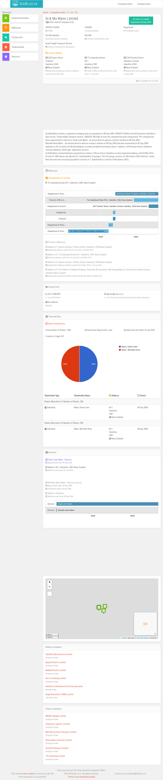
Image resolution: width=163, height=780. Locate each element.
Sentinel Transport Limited (56, 748)
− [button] (50, 587)
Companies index (58, 12)
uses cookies (29, 773)
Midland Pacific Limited (55, 670)
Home (45, 12)
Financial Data (18, 47)
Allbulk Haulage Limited (55, 716)
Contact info (17, 37)
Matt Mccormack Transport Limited (60, 732)
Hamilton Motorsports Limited (58, 654)
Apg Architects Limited (55, 662)
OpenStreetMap (142, 638)
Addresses (16, 27)
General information (20, 18)
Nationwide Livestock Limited (58, 740)
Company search (125, 4)
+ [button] (50, 582)
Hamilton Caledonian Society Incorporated (64, 686)
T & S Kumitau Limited (55, 756)
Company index (144, 4)
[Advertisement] (20, 109)
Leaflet (123, 638)
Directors (16, 56)
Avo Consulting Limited (55, 678)
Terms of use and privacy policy (81, 776)
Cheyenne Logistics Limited (57, 724)
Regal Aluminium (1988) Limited (59, 694)
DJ (72, 12)
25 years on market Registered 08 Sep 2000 (141, 20)
